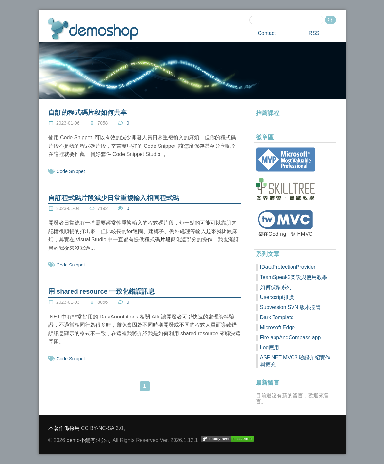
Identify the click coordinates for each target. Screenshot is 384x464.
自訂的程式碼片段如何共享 (87, 112)
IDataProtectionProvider (288, 267)
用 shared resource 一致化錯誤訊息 (101, 291)
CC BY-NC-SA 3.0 (102, 428)
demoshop (93, 29)
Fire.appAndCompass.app (290, 337)
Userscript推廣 (277, 297)
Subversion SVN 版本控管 (290, 307)
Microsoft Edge (277, 327)
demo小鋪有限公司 (89, 440)
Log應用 (269, 347)
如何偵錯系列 (276, 287)
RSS (314, 33)
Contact (266, 33)
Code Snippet (71, 171)
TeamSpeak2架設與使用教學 (293, 277)
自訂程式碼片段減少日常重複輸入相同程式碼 (113, 197)
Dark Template (277, 317)
